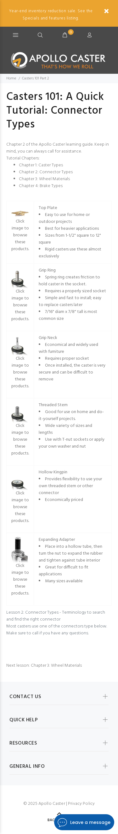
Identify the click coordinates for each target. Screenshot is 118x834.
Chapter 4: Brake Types (41, 186)
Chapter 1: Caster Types (41, 165)
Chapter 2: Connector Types (46, 172)
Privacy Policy (81, 803)
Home (11, 78)
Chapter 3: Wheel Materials (44, 179)
